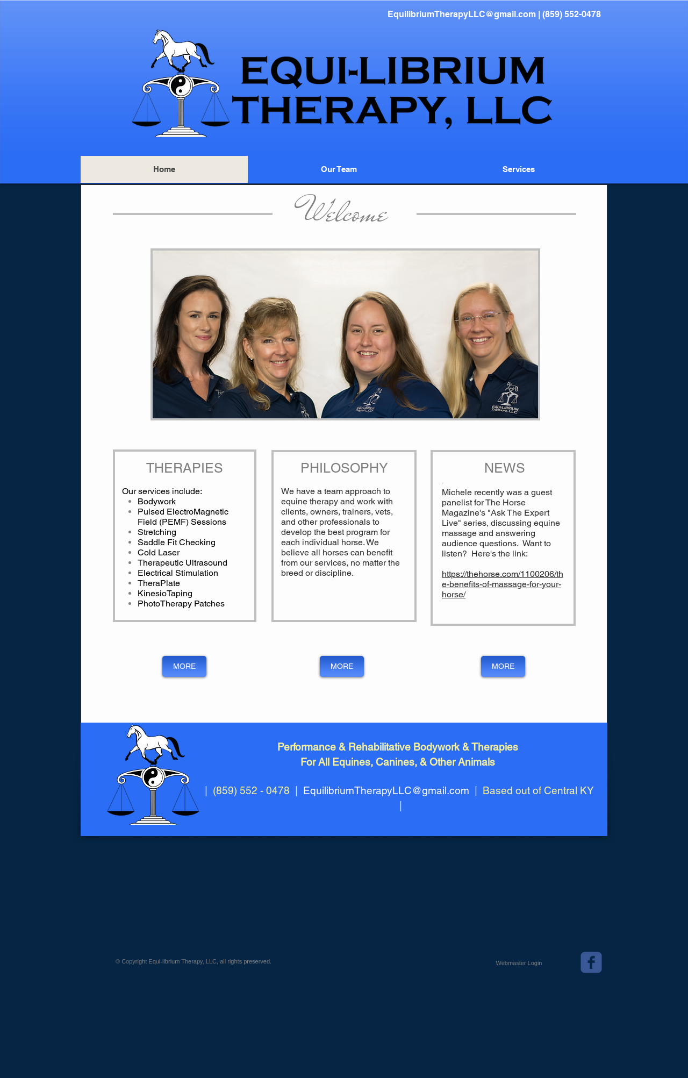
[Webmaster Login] (519, 963)
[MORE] (184, 666)
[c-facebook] (591, 962)
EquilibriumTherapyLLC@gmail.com (462, 14)
